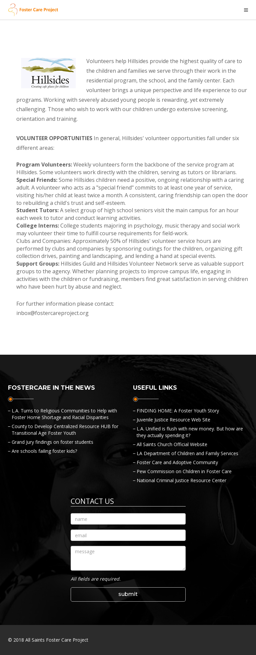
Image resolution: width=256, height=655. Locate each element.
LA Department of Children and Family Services (187, 453)
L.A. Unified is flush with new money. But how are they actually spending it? (190, 431)
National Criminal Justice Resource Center (181, 480)
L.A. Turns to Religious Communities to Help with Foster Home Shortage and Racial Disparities (64, 413)
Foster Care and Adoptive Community (177, 462)
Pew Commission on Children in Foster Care (184, 471)
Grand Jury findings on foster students (52, 442)
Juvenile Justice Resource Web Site (173, 419)
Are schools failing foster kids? (44, 451)
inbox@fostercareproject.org (52, 313)
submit (128, 594)
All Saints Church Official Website (172, 444)
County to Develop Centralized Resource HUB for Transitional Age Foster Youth (65, 429)
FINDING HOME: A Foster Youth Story (178, 410)
